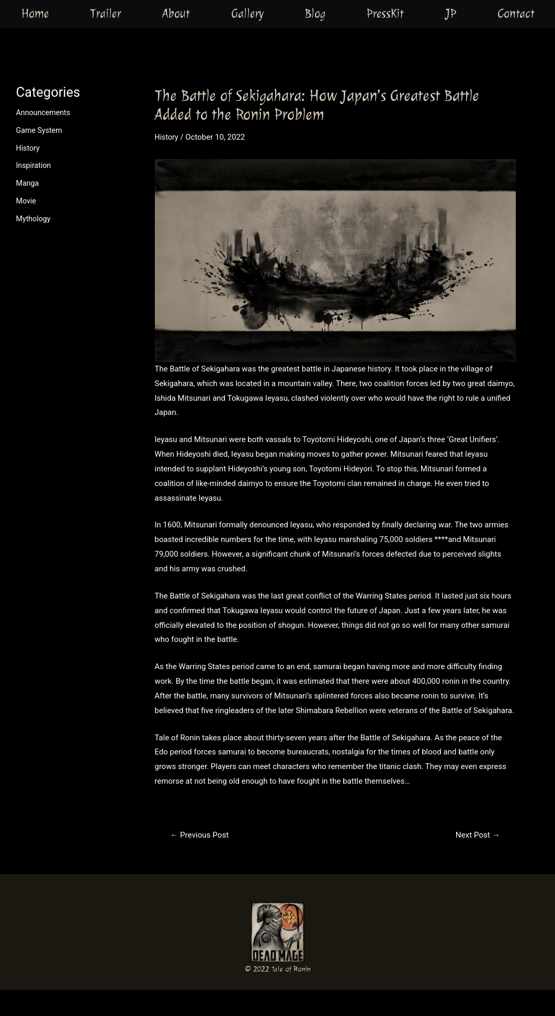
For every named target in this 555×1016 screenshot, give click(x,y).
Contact (516, 13)
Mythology (34, 218)
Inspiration (34, 165)
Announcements (44, 112)
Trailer (105, 13)
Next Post (476, 835)
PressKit (385, 13)
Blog (315, 13)
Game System (40, 130)
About (176, 13)
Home (35, 13)
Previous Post (201, 835)
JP (450, 13)
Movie (26, 201)
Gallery (247, 13)
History (28, 148)
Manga (28, 183)
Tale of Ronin (291, 969)
